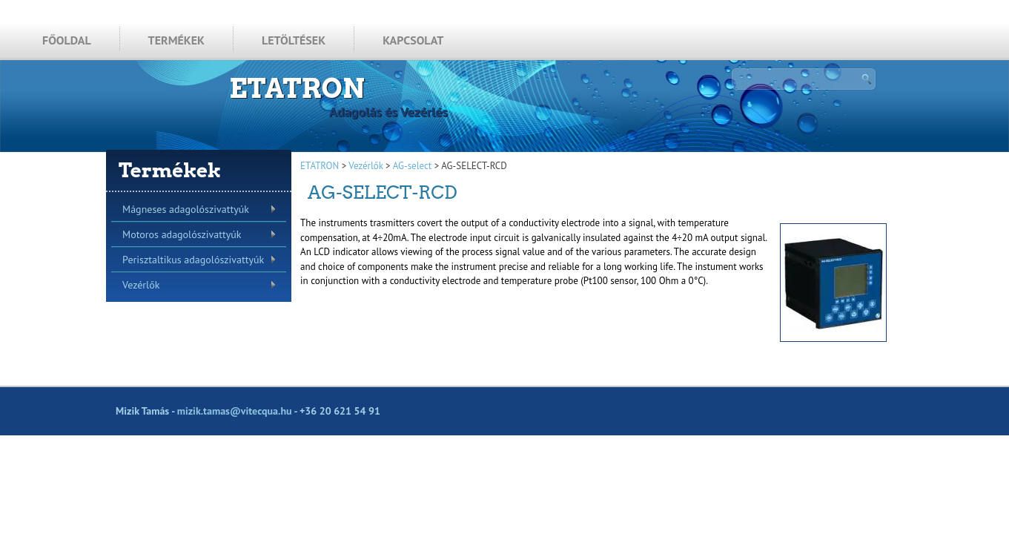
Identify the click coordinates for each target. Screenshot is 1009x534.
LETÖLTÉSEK (293, 40)
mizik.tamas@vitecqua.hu (234, 411)
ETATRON (296, 88)
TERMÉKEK (176, 40)
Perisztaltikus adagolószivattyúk (193, 259)
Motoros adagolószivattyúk (181, 234)
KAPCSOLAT (413, 40)
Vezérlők (140, 284)
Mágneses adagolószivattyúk (185, 209)
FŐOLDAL (66, 40)
